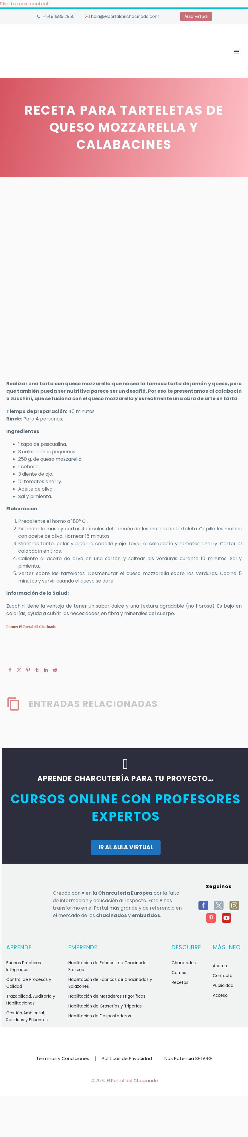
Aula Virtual (196, 16)
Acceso (220, 995)
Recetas (180, 982)
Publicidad (223, 985)
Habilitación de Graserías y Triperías (105, 1006)
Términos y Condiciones (62, 1058)
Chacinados (184, 963)
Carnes (179, 973)
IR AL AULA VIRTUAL (125, 847)
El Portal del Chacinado (132, 1080)
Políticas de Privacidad (127, 1058)
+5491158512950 (59, 16)
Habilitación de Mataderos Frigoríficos (106, 996)
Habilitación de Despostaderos (99, 1016)
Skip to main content (24, 3)
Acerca (220, 966)
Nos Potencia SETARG (188, 1058)
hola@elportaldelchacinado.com (125, 16)
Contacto (222, 976)
